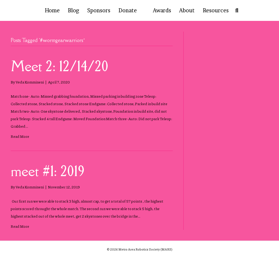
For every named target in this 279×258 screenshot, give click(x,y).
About (187, 10)
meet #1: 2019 (48, 171)
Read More (20, 136)
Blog (73, 10)
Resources (216, 10)
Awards (162, 10)
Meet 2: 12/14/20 (59, 66)
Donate (127, 10)
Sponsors (98, 10)
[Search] (235, 10)
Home (52, 10)
